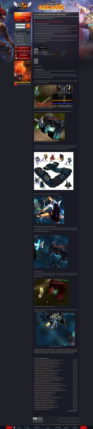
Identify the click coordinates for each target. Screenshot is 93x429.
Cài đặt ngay (22, 15)
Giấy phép (65, 418)
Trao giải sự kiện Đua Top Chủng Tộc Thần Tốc (44, 371)
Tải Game (84, 427)
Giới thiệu (60, 418)
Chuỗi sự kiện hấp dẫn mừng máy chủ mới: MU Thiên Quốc (46, 383)
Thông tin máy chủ (22, 58)
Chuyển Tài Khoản (20, 38)
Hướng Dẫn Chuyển (20, 35)
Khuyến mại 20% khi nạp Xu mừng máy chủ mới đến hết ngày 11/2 (48, 378)
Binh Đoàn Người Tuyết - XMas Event (42, 404)
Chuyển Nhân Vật (20, 41)
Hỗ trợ (22, 47)
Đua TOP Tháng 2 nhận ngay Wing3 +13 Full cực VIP (45, 387)
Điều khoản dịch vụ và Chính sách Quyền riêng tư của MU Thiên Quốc (66, 424)
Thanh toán (77, 418)
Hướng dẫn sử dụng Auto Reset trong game (43, 392)
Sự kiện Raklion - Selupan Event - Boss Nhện (44, 402)
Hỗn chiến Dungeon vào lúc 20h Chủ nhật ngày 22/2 (45, 366)
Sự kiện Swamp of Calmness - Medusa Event (44, 400)
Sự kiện (47, 427)
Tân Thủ (19, 427)
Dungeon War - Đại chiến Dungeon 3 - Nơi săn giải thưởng (46, 397)
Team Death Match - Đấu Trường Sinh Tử (43, 393)
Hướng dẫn (58, 427)
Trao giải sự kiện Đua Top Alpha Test (42, 382)
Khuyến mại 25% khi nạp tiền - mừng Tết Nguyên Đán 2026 (46, 370)
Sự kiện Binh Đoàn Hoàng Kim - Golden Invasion (44, 407)
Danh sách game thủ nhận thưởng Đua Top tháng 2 (45, 361)
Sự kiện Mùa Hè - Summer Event (41, 409)
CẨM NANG (22, 32)
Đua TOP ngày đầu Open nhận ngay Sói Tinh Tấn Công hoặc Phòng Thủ (49, 385)
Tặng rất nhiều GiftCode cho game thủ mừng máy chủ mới (46, 380)
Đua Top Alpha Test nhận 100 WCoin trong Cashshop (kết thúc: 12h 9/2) (49, 390)
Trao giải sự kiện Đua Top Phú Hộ (41, 368)
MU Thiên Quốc (22, 6)
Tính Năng (27, 427)
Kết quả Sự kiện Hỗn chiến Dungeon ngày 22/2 (44, 365)
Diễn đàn (75, 427)
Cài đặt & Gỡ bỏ (70, 418)
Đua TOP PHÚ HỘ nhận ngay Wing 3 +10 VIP (44, 375)
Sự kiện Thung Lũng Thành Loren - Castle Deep (44, 405)
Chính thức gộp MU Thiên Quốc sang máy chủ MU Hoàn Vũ (46, 359)
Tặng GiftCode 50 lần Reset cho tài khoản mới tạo (44, 373)
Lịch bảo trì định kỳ (22, 55)
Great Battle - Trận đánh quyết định (42, 395)
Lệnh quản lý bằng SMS (21, 44)
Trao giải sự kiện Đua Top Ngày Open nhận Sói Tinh (45, 376)
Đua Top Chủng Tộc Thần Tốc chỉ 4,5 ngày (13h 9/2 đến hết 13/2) (48, 388)
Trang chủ (34, 16)
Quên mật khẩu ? (18, 29)
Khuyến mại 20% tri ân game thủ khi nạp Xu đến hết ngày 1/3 (47, 363)
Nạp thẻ (27, 20)
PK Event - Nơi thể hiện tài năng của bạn (43, 398)
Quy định (66, 427)
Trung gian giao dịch (22, 51)
